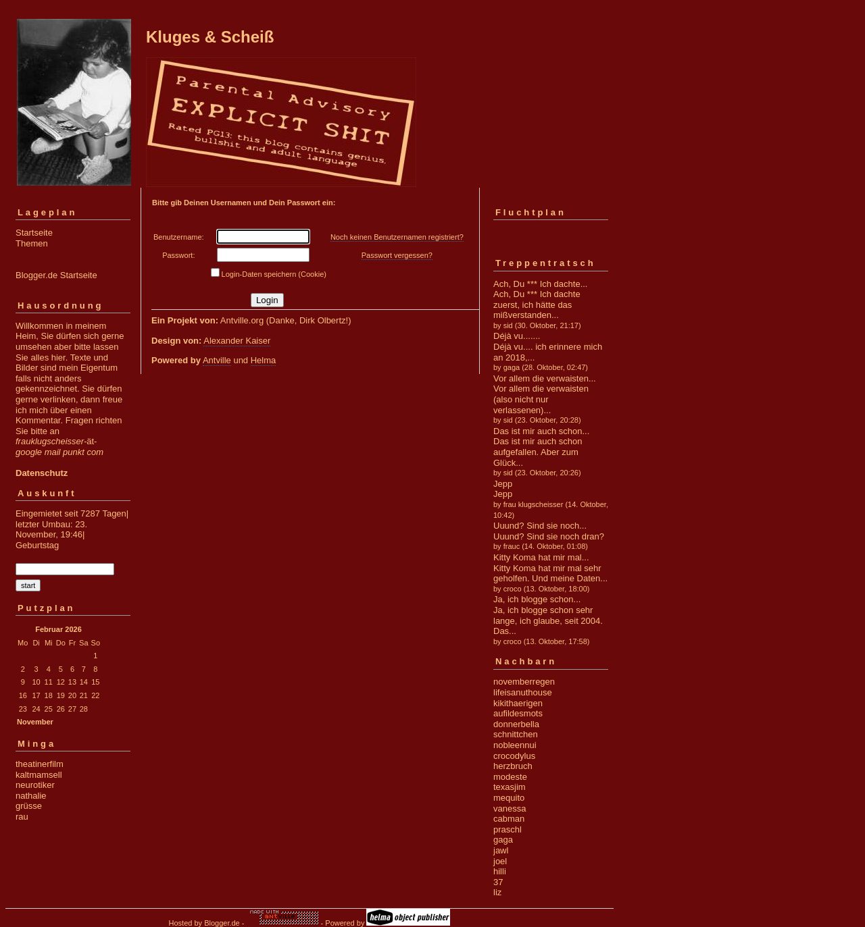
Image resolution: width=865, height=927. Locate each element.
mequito (508, 798)
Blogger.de (222, 923)
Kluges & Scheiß (210, 37)
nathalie (31, 796)
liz (497, 892)
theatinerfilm (40, 764)
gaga (503, 840)
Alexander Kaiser (236, 341)
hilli (499, 871)
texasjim (509, 787)
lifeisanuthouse (522, 692)
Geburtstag (37, 545)
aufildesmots (518, 713)
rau (22, 817)
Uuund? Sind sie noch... (540, 526)
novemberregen (524, 682)
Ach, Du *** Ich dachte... (540, 284)
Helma (263, 360)
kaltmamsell (39, 775)
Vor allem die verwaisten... (544, 378)
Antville (217, 360)
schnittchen (515, 734)
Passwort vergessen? (397, 255)
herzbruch (513, 766)
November (35, 722)
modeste (510, 777)
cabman (508, 819)
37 (498, 882)
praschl (507, 829)
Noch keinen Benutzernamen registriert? (397, 237)
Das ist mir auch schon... (541, 431)
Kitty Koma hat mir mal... (541, 557)
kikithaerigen (518, 703)
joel (500, 861)
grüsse (29, 806)
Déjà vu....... (516, 336)
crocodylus (514, 756)
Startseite (34, 233)
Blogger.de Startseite (56, 275)
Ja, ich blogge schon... (536, 599)
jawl (500, 850)
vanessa (509, 808)
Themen (32, 243)
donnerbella (516, 724)
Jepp (502, 484)
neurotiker (35, 785)
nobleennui (515, 745)
